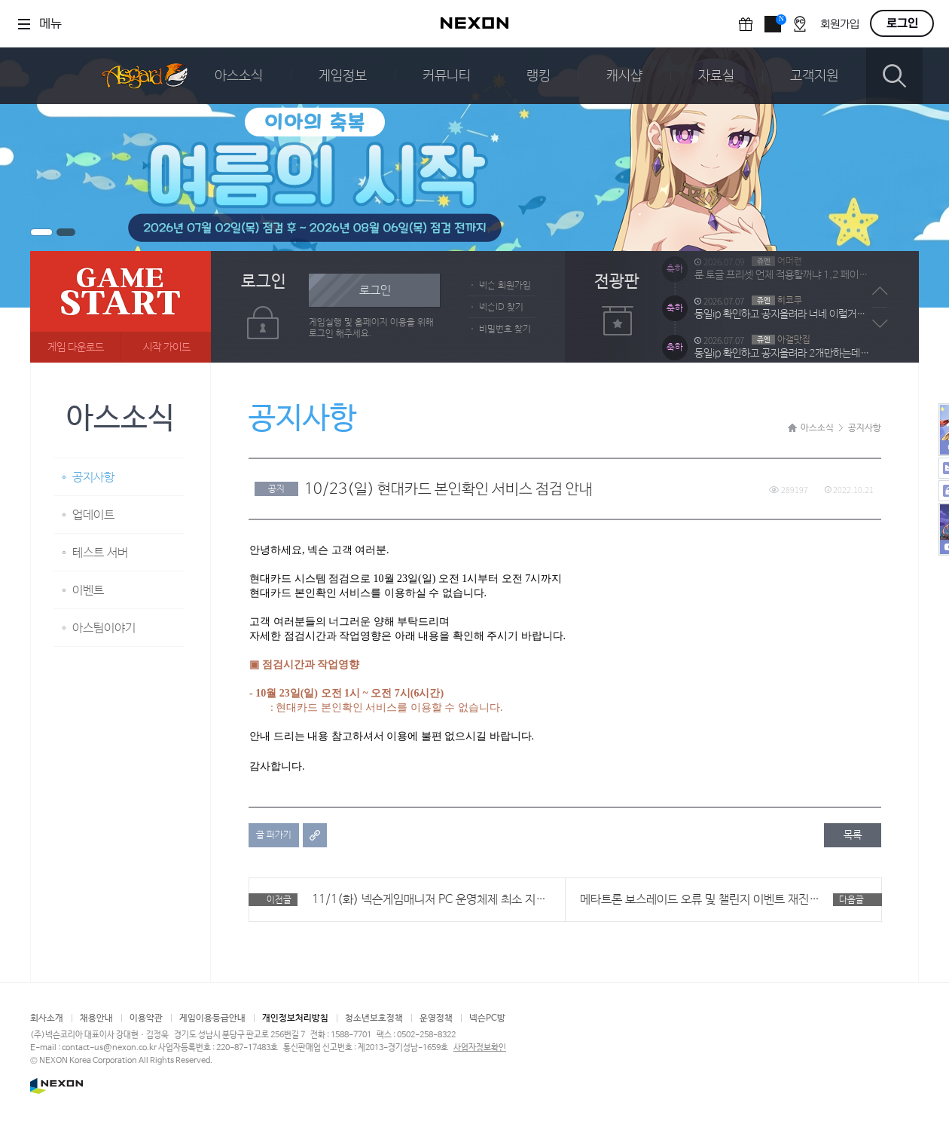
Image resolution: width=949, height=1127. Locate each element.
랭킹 (538, 76)
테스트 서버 (100, 553)
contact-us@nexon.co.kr (109, 1047)
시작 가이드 (167, 347)
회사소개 (46, 1018)
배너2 (65, 232)
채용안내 (96, 1018)
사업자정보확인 (479, 1047)
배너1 (41, 232)
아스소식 (239, 76)
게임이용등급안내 (212, 1018)
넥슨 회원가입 (505, 285)
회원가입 (839, 24)
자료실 (716, 76)
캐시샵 (624, 76)
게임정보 (343, 76)
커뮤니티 (447, 76)
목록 (853, 835)
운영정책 (436, 1018)
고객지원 (814, 76)
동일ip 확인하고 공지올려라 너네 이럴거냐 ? (781, 332)
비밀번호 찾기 (505, 329)
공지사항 (93, 477)
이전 (880, 291)
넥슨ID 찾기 (501, 307)
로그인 (902, 23)
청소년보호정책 (374, 1018)
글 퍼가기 (273, 835)
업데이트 (93, 515)
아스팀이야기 (104, 628)
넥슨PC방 (487, 1018)
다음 (880, 323)
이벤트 (88, 590)
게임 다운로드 (75, 347)
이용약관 (146, 1018)
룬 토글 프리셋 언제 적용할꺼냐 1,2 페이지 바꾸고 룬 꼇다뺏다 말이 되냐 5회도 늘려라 (781, 293)
